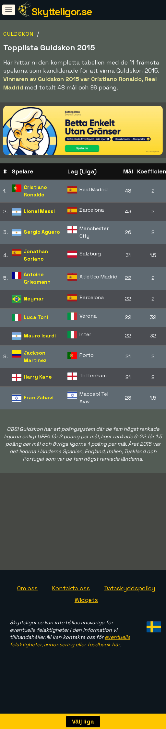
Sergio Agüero (42, 232)
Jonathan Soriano (36, 255)
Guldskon (18, 33)
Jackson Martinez (35, 356)
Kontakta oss (71, 597)
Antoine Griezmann (37, 278)
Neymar (33, 298)
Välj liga (83, 721)
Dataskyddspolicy (129, 597)
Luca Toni (36, 317)
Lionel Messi (39, 211)
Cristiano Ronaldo (35, 191)
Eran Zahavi (38, 397)
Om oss (27, 597)
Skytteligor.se (61, 11)
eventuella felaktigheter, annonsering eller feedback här (70, 650)
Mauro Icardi (40, 335)
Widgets (86, 609)
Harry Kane (38, 376)
